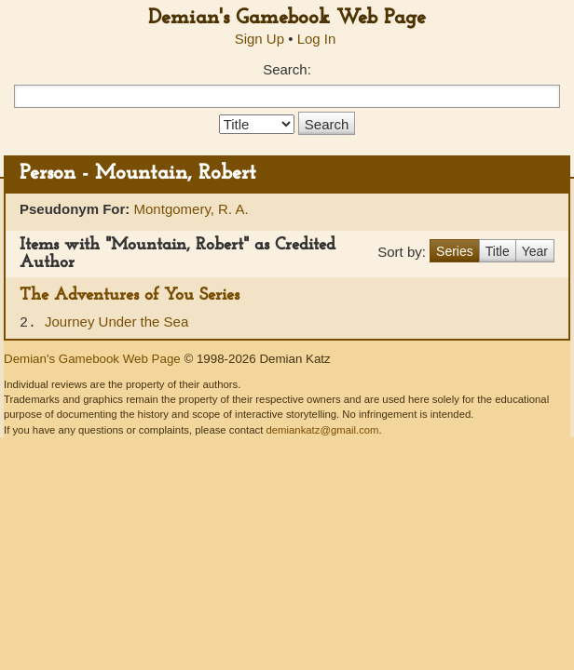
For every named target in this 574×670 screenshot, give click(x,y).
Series (454, 251)
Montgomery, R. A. (191, 209)
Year (535, 251)
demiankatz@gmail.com (322, 430)
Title (497, 251)
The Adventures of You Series (129, 295)
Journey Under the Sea (116, 321)
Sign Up (259, 39)
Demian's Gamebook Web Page (287, 18)
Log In (316, 39)
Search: (287, 69)
